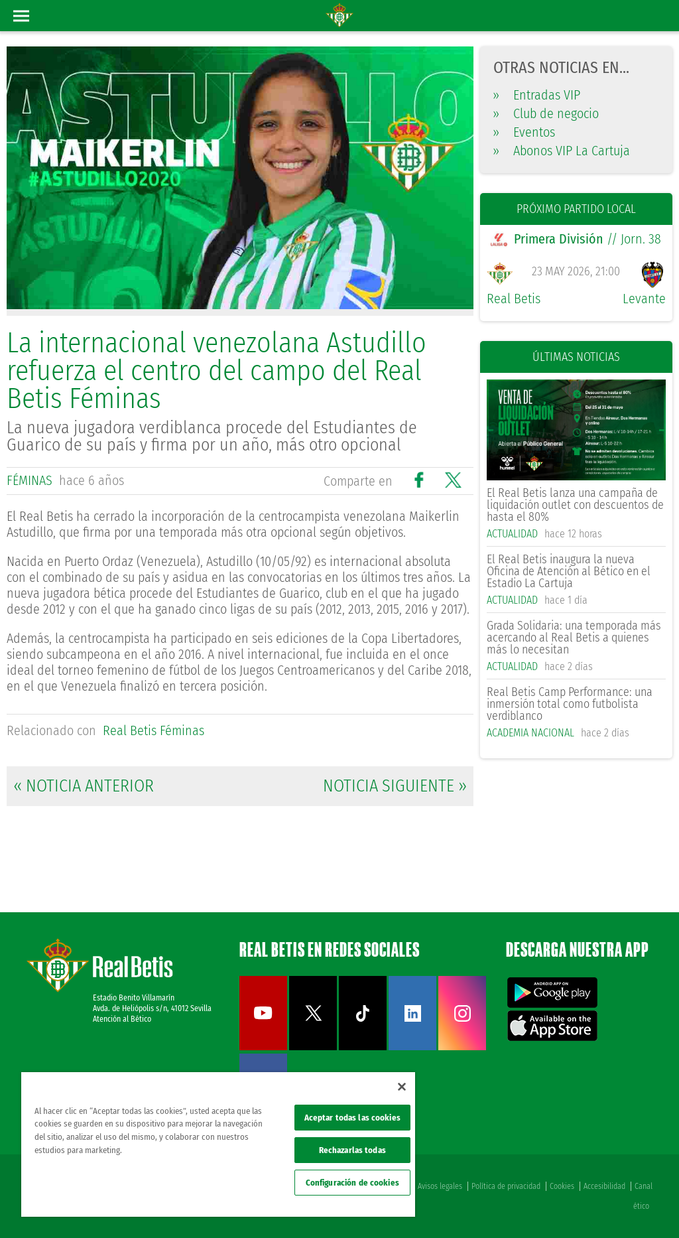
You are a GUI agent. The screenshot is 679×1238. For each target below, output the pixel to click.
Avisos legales (440, 1186)
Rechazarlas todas (352, 1150)
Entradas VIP (536, 95)
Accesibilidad (604, 1186)
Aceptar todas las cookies (352, 1118)
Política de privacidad (505, 1186)
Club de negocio (546, 113)
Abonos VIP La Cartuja (561, 150)
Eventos (524, 132)
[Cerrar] (402, 1087)
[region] (218, 1144)
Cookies (562, 1186)
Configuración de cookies (352, 1183)
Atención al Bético (122, 1019)
